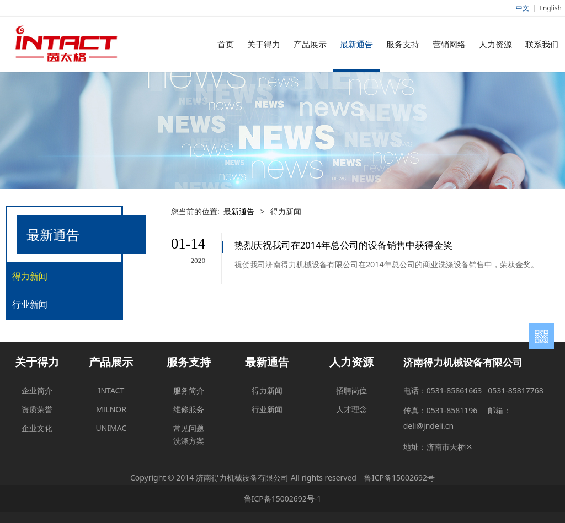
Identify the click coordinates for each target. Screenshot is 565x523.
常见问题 (188, 428)
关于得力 (263, 44)
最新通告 (356, 44)
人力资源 (495, 44)
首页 (225, 44)
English (550, 8)
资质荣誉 (37, 409)
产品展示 (310, 44)
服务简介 (188, 390)
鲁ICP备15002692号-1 (283, 498)
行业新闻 (29, 304)
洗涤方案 (188, 440)
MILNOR (111, 409)
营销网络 (449, 44)
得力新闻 (29, 276)
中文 (522, 8)
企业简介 (37, 390)
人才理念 (351, 409)
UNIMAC (111, 428)
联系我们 (541, 44)
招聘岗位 (351, 390)
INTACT (111, 390)
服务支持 (402, 44)
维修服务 (188, 409)
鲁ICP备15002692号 (399, 477)
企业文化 (37, 428)
